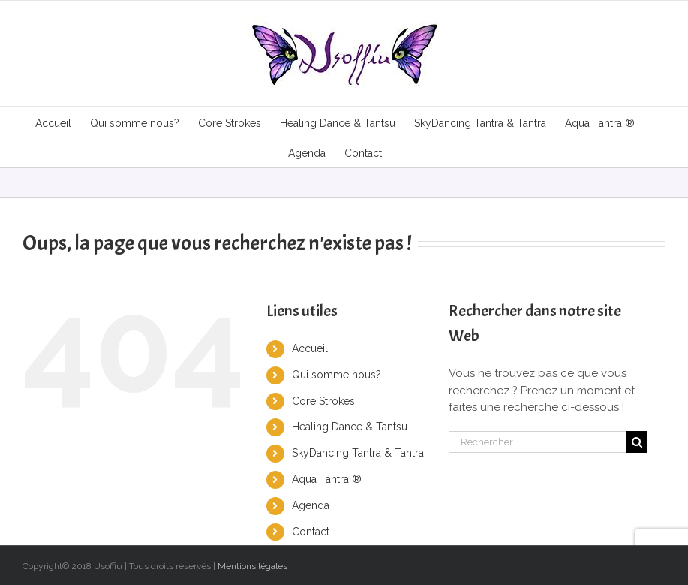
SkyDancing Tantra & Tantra (358, 453)
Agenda (310, 505)
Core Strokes (323, 401)
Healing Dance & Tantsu (349, 427)
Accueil (310, 348)
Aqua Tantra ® (327, 479)
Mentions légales (252, 566)
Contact (310, 532)
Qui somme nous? (336, 375)
